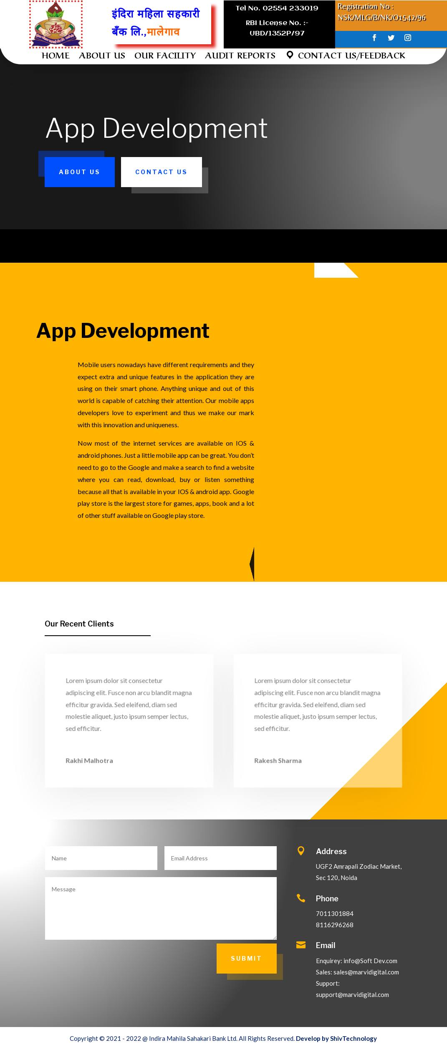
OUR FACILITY (165, 56)
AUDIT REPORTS (240, 56)
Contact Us (161, 171)
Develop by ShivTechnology (336, 1038)
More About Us (243, 564)
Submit (247, 958)
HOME (56, 56)
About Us (80, 171)
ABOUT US (102, 56)
